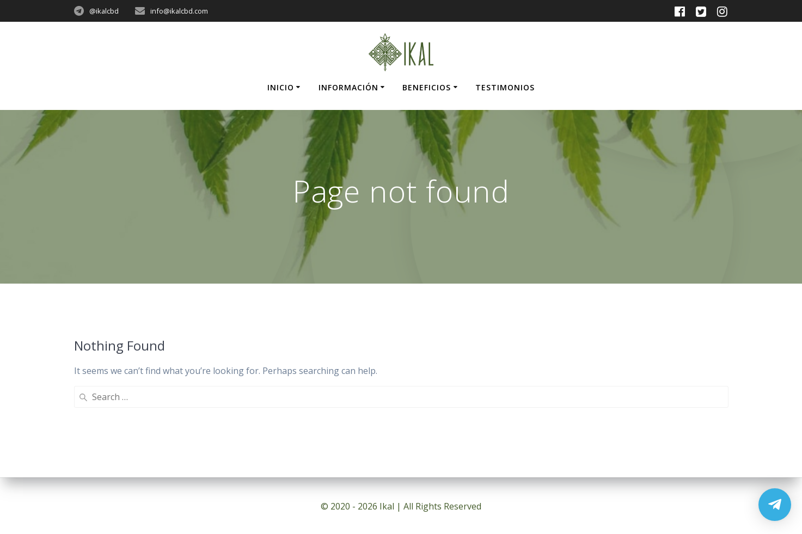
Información (348, 87)
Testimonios (505, 87)
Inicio (280, 87)
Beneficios (426, 87)
